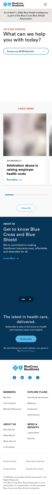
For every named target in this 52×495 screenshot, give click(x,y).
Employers (32, 409)
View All (26, 208)
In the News (9, 447)
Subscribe (26, 339)
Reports (31, 438)
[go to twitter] (37, 377)
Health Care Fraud (34, 469)
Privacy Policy (27, 351)
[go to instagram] (30, 377)
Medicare (31, 403)
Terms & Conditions (35, 461)
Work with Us (9, 441)
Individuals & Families (37, 397)
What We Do (9, 435)
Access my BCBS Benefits (20, 51)
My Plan (7, 397)
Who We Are (9, 429)
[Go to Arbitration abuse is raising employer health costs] (24, 149)
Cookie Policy (9, 469)
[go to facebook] (14, 377)
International (33, 415)
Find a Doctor (9, 403)
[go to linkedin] (22, 377)
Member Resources (12, 409)
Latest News (33, 432)
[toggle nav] (45, 4)
